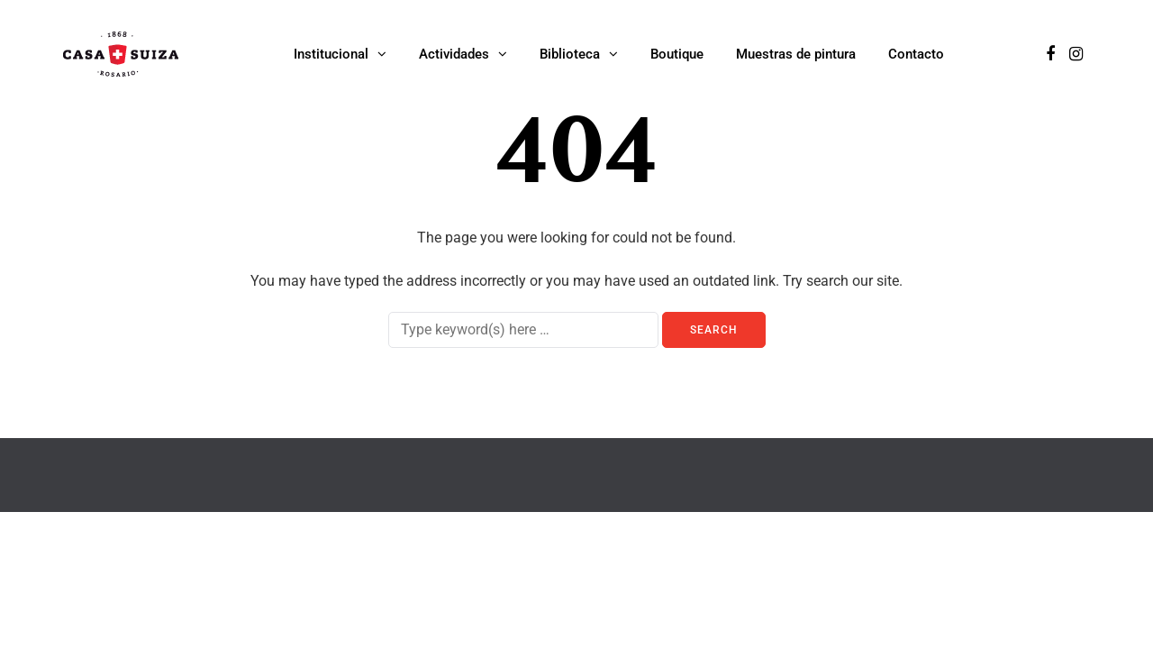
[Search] (523, 330)
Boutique (677, 54)
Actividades (454, 54)
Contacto (916, 54)
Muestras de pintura (796, 54)
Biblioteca (570, 54)
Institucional (331, 54)
